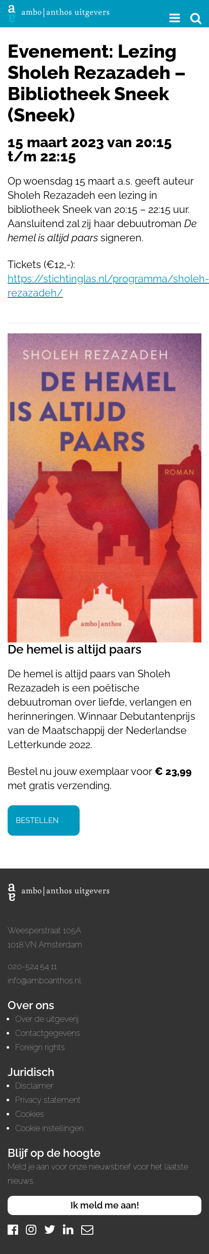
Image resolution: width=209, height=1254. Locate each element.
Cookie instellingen (49, 1128)
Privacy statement (48, 1100)
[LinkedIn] (68, 1229)
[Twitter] (49, 1229)
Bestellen (37, 820)
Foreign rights (40, 1047)
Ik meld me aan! (105, 1205)
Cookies (29, 1114)
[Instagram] (31, 1229)
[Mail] (87, 1229)
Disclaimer (34, 1086)
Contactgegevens (47, 1033)
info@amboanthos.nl (44, 980)
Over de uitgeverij (47, 1019)
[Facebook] (13, 1229)
